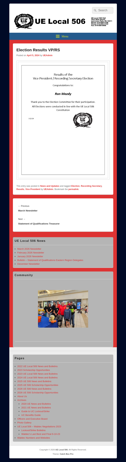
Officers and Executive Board (32, 418)
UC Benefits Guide (31, 415)
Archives (21, 400)
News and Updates (49, 186)
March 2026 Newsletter (29, 249)
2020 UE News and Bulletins (36, 403)
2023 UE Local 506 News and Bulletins (37, 373)
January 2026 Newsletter (30, 256)
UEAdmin (48, 55)
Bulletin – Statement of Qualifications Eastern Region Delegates (50, 260)
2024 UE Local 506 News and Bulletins (37, 377)
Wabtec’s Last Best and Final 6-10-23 (40, 434)
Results (20, 189)
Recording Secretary (91, 186)
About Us (22, 396)
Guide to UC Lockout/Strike (35, 411)
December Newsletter (28, 264)
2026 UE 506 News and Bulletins (34, 388)
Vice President (32, 189)
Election (75, 186)
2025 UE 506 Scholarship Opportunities (37, 385)
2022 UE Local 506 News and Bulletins (37, 366)
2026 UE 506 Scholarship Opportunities (37, 392)
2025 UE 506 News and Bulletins (34, 381)
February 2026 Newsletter (30, 252)
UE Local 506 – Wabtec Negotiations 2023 (39, 426)
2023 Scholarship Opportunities (33, 370)
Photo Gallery (24, 422)
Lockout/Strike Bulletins (33, 430)
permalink (73, 189)
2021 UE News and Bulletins (36, 407)
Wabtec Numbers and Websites (33, 437)
